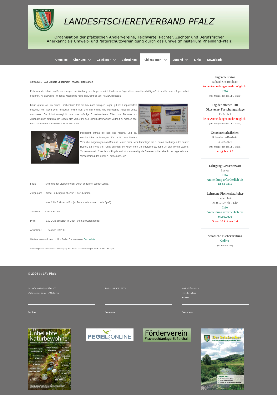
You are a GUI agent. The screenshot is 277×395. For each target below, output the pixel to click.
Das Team (32, 312)
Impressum (110, 312)
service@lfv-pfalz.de (190, 288)
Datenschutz (187, 312)
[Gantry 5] (138, 26)
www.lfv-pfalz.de (189, 293)
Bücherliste (89, 239)
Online (225, 240)
